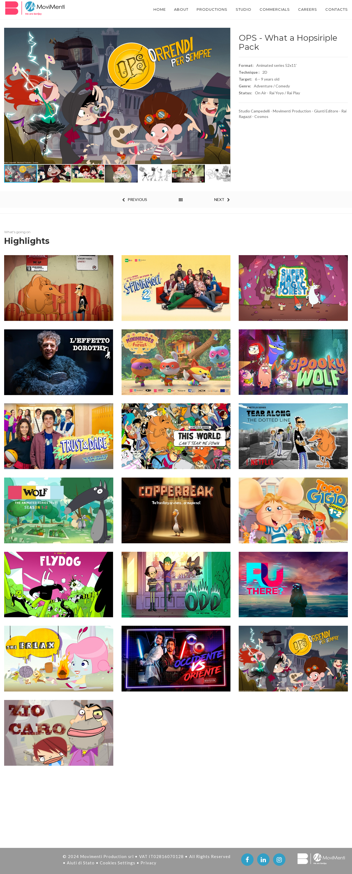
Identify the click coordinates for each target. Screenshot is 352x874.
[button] (225, 96)
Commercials (269, 9)
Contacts (336, 9)
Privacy (148, 862)
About (167, 9)
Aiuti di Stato (81, 862)
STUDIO (234, 9)
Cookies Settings (118, 862)
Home (144, 9)
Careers (305, 9)
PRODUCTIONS (201, 9)
